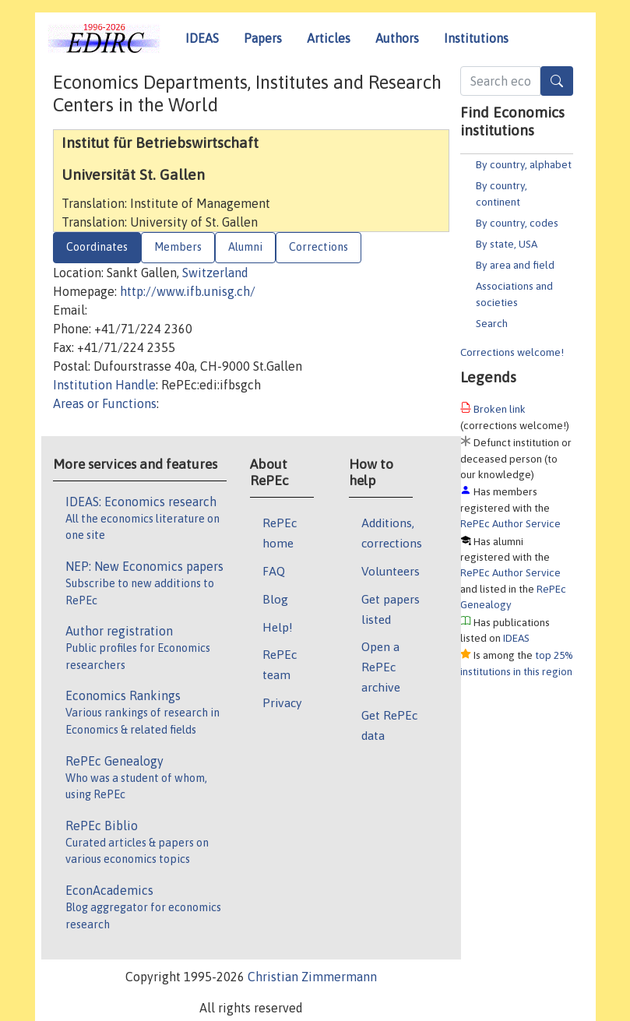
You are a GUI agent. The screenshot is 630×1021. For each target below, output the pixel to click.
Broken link (499, 409)
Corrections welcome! (512, 352)
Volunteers (390, 571)
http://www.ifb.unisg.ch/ (187, 291)
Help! (277, 627)
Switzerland (215, 273)
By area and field (515, 265)
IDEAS (202, 38)
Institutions (476, 38)
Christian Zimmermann (312, 977)
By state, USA (506, 244)
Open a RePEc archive (380, 666)
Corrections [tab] (318, 247)
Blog (275, 599)
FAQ (273, 571)
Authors (397, 38)
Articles (328, 38)
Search (492, 323)
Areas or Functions (105, 403)
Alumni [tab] (245, 247)
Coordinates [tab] (97, 247)
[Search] (556, 81)
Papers (263, 38)
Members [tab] (178, 247)
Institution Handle (104, 385)
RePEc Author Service (510, 523)
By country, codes (517, 223)
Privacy (281, 702)
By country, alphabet (524, 164)
